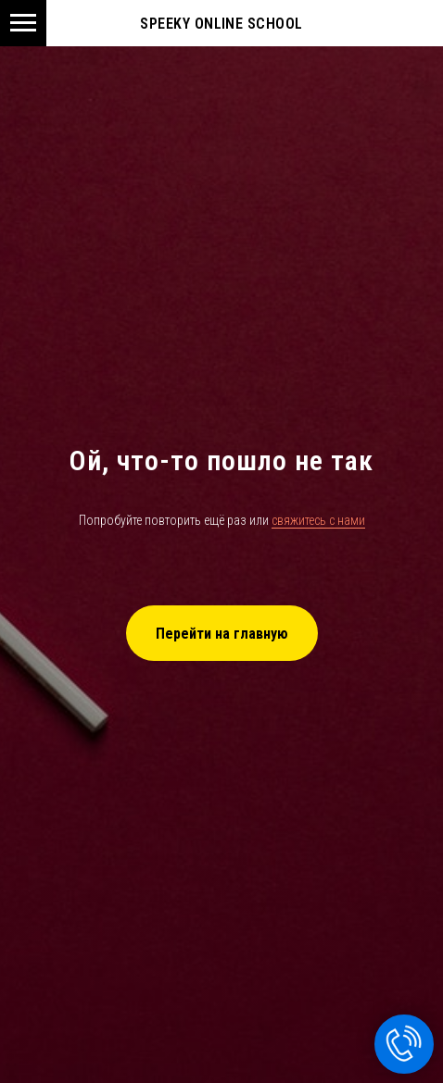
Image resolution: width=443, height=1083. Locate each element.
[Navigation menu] (23, 23)
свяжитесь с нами (318, 520)
